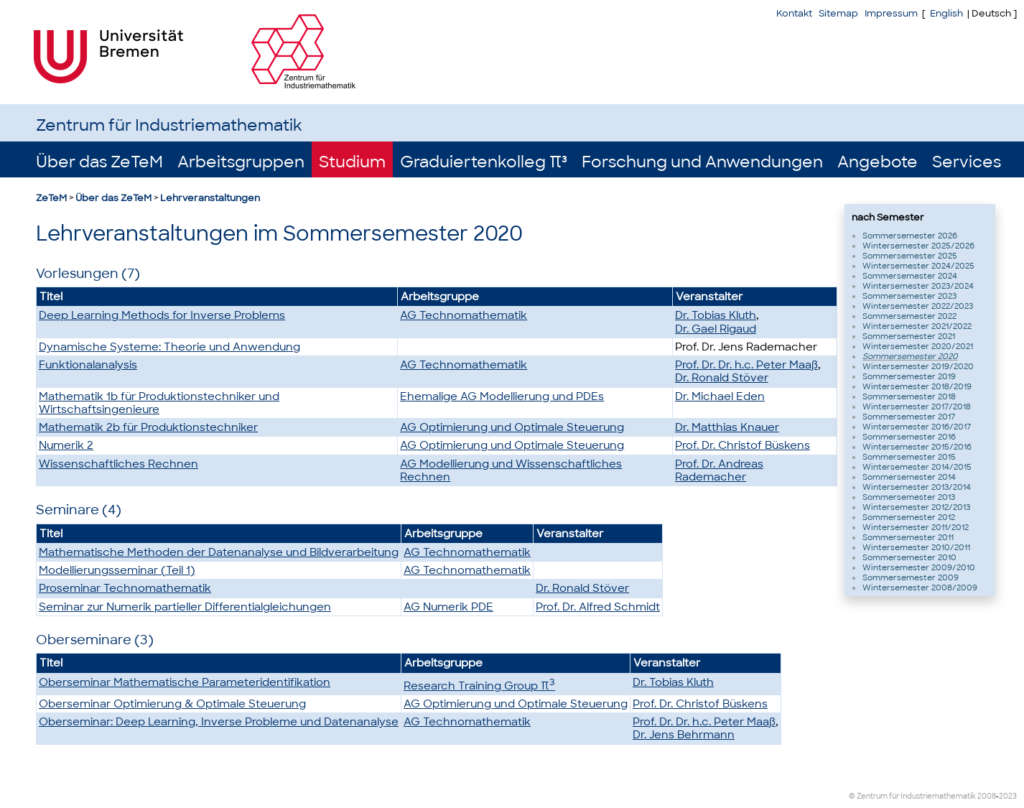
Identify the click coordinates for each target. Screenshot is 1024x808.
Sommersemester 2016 (909, 437)
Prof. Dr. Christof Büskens (742, 445)
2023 (1008, 796)
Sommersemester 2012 (908, 517)
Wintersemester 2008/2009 (919, 587)
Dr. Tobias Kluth (715, 315)
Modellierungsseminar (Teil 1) (117, 570)
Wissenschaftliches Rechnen (118, 464)
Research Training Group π (479, 686)
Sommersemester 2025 (909, 256)
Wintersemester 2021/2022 (917, 326)
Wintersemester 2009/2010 (918, 567)
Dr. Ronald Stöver (721, 378)
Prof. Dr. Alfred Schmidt (598, 607)
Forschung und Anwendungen (702, 162)
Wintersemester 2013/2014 (916, 487)
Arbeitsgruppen (240, 162)
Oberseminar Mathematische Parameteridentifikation (184, 682)
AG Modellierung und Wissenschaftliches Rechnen (511, 470)
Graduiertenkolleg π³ (483, 162)
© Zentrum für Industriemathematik (912, 796)
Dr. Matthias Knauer (727, 427)
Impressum (891, 13)
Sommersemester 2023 (909, 296)
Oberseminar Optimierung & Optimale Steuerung (172, 704)
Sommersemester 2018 (909, 396)
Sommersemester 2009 (910, 577)
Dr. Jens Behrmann (684, 735)
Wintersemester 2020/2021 (917, 346)
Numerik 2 (66, 445)
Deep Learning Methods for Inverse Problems (162, 315)
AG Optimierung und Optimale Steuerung (512, 427)
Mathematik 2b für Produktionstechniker (148, 427)
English (946, 13)
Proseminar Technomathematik (125, 588)
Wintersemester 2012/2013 (916, 507)
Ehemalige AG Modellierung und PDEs (502, 396)
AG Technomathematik (463, 315)
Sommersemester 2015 (909, 457)
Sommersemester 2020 (910, 356)
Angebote (877, 162)
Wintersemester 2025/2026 (918, 246)
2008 (986, 796)
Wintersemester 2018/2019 (917, 386)
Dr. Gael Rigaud (715, 329)
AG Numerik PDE (448, 607)
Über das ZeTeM (99, 162)
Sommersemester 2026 (909, 236)
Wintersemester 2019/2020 (918, 366)
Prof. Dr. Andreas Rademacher (719, 470)
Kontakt (794, 13)
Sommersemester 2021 (908, 336)
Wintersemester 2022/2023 (917, 306)
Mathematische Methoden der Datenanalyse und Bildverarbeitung (219, 552)
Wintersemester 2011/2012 (915, 527)
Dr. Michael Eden (720, 396)
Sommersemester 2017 (908, 417)
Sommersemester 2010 (909, 557)
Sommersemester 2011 (908, 537)
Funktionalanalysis (88, 365)
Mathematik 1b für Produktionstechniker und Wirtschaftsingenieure (159, 403)
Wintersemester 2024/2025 (918, 266)
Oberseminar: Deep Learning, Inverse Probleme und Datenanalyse (219, 722)
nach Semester (888, 217)
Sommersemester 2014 (909, 477)
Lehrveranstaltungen (210, 198)
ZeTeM (51, 198)
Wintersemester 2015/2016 (917, 447)
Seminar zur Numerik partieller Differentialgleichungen (185, 607)
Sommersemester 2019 (909, 376)
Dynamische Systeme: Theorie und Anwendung (169, 347)
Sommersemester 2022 (909, 316)
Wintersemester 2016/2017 (916, 427)
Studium (352, 162)
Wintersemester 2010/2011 (916, 547)
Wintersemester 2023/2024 (918, 286)
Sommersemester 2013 (908, 497)
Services (966, 162)
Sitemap (838, 13)
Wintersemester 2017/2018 (916, 406)
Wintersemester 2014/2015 (917, 467)
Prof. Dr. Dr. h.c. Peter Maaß (746, 365)
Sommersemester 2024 (909, 276)
